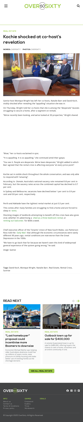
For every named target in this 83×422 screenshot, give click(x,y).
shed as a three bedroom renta (47, 218)
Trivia (27, 406)
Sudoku (28, 404)
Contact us (7, 404)
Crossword (29, 401)
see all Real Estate (41, 371)
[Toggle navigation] (6, 6)
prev (73, 301)
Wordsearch (29, 408)
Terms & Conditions (11, 406)
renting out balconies (13, 220)
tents (14, 210)
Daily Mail (21, 232)
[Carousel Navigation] (76, 301)
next (78, 301)
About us (7, 401)
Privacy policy (8, 408)
